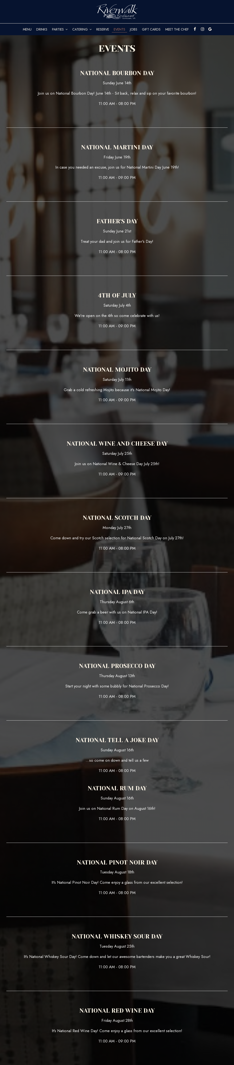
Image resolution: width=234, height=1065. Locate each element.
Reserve (102, 29)
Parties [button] (60, 29)
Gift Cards (151, 29)
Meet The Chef (177, 29)
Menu (27, 29)
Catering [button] (82, 29)
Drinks (41, 29)
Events (119, 29)
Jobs (133, 29)
